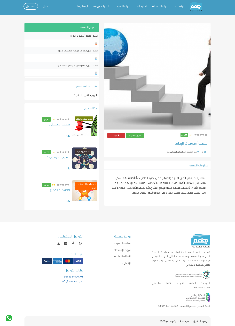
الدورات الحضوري (123, 6)
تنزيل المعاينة (135, 135)
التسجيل (30, 6)
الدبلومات (142, 6)
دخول (46, 6)
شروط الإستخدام (122, 249)
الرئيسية (179, 6)
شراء (116, 135)
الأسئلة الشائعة (122, 256)
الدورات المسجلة (161, 6)
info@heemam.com (72, 281)
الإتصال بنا (82, 6)
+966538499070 (73, 276)
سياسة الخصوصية (121, 243)
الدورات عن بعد (101, 6)
